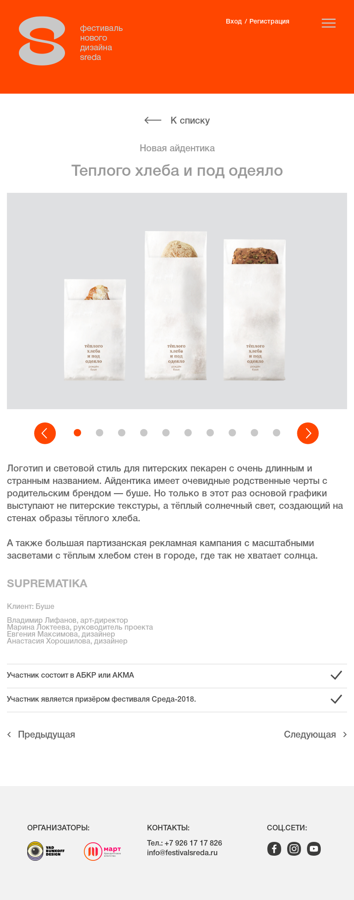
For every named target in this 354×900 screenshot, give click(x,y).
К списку (190, 121)
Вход (234, 22)
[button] (45, 433)
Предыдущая (46, 735)
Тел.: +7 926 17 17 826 (184, 843)
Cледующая (310, 735)
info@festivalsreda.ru (182, 853)
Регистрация (269, 22)
